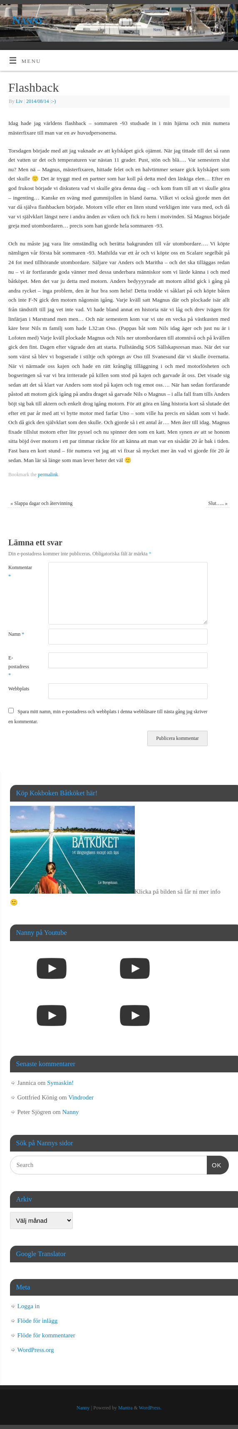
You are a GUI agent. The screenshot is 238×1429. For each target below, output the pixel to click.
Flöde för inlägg (37, 1320)
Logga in (28, 1306)
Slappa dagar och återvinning (41, 503)
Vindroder (81, 1097)
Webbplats (18, 689)
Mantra (125, 1408)
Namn (16, 634)
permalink (48, 474)
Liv (19, 101)
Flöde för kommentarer (46, 1335)
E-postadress (18, 666)
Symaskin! (60, 1082)
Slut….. (218, 503)
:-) (53, 101)
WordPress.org (35, 1350)
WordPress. (150, 1408)
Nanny (27, 19)
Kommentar (18, 572)
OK (214, 1164)
